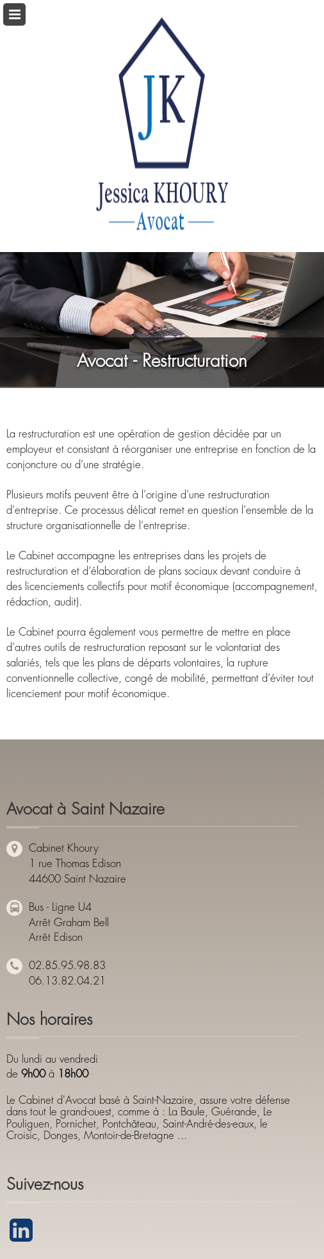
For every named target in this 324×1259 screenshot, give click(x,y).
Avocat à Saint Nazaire (85, 809)
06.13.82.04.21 (67, 981)
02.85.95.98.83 (67, 965)
